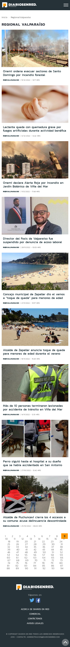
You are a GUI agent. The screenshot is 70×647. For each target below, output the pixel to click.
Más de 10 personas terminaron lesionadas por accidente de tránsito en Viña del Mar (33, 408)
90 (26, 568)
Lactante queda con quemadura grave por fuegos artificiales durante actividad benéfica (34, 129)
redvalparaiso (11, 80)
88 (8, 568)
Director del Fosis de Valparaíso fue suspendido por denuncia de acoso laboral (32, 240)
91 (35, 568)
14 (39, 539)
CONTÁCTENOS (35, 618)
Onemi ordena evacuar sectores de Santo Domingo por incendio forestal (32, 73)
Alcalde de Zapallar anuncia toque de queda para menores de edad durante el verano (34, 352)
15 (47, 539)
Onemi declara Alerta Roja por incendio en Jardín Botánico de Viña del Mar (33, 185)
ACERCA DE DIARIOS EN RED (35, 609)
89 (17, 568)
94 (61, 568)
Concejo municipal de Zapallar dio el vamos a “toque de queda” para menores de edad (34, 296)
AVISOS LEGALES (35, 623)
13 (31, 539)
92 (44, 568)
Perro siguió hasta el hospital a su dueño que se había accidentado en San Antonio (32, 463)
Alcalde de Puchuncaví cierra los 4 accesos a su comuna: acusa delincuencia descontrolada (34, 519)
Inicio (4, 17)
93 (52, 568)
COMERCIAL (35, 613)
